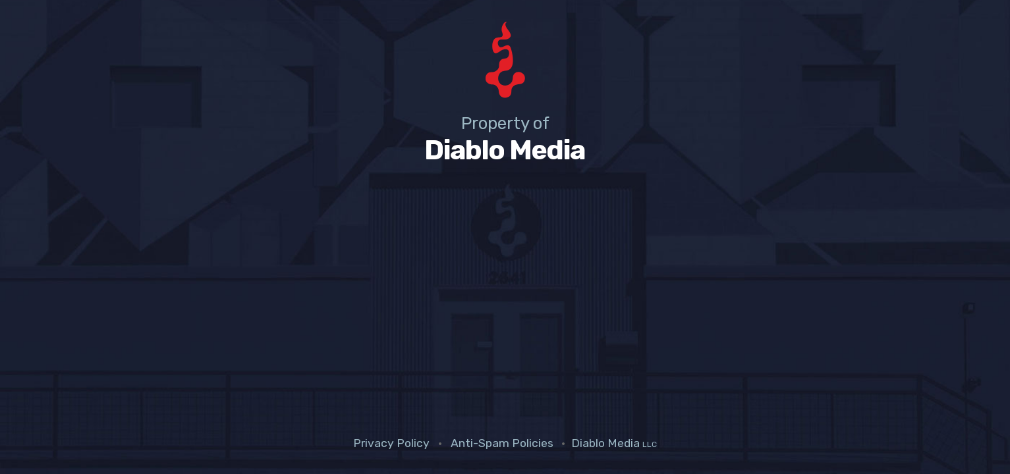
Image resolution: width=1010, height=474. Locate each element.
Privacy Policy (391, 443)
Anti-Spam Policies (502, 443)
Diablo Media (614, 443)
